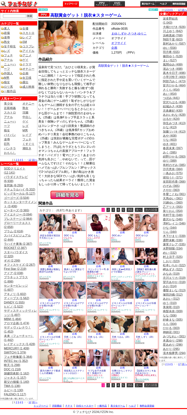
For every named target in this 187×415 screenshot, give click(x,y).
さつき (132, 33)
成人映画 (28, 86)
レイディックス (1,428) (19, 344)
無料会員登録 (147, 405)
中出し (26, 117)
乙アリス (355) (173, 206)
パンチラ (10, 148)
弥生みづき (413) (174, 123)
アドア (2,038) (13, 273)
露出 (25, 82)
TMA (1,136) (12, 386)
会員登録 (179, 4)
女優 (25, 28)
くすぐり (28, 143)
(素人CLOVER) (142, 379)
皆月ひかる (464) (174, 85)
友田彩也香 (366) (174, 181)
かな (70, 238)
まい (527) (170, 60)
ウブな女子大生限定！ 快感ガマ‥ (96, 371)
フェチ (8, 55)
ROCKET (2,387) (15, 248)
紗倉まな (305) (173, 319)
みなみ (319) (171, 273)
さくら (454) (171, 89)
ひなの (145, 274)
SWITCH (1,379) (15, 352)
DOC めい (117, 235)
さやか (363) (171, 190)
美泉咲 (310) (171, 307)
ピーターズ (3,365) (16, 210)
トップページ (71, 4)
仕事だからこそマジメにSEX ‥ (121, 371)
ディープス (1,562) (16, 298)
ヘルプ (163, 4)
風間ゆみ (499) (173, 64)
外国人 (8, 73)
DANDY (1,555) (14, 302)
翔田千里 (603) (173, 39)
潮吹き (26, 148)
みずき (97, 238)
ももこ (90, 238)
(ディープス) (45, 243)
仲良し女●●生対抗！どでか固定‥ (122, 270)
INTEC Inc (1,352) (16, 361)
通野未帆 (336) (173, 240)
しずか (122, 33)
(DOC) (66, 240)
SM (24, 42)
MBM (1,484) (12, 319)
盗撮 (7, 33)
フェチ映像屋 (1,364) (18, 356)
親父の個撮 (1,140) (16, 381)
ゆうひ (138, 238)
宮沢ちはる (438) (174, 102)
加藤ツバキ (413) (174, 131)
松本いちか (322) (174, 265)
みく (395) (170, 152)
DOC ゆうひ (142, 235)
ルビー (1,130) (13, 390)
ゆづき (99, 274)
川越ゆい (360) (173, 202)
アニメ (26, 55)
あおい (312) (171, 298)
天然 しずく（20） (145, 337)
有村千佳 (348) (173, 215)
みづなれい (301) (174, 336)
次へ (35, 159)
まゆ (114, 33)
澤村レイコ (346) (174, 223)
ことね (66, 339)
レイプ (26, 37)
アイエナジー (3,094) (18, 214)
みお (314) (170, 286)
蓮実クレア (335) (174, 244)
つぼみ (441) (171, 98)
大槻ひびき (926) (174, 27)
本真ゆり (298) (173, 340)
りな (65, 238)
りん (94, 274)
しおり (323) (171, 261)
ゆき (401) (170, 144)
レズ (7, 50)
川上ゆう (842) (173, 31)
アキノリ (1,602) (15, 294)
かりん (66, 307)
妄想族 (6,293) (13, 185)
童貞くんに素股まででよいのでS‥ (73, 270)
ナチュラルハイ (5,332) (19, 189)
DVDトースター (117, 4)
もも (89, 339)
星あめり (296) (173, 344)
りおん (114, 339)
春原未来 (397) (173, 148)
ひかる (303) (171, 328)
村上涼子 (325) (173, 256)
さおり (90, 375)
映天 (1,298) (12, 365)
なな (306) (170, 315)
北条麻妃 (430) (173, 110)
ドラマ (26, 64)
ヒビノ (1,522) (13, 306)
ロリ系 (8, 86)
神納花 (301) (171, 332)
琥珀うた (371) (173, 177)
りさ (101, 375)
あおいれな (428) (174, 114)
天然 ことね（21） (73, 337)
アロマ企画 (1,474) (16, 323)
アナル (8, 59)
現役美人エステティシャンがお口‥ (73, 371)
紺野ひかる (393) (174, 156)
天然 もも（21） (96, 337)
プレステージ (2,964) (18, 218)
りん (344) (170, 231)
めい (113, 238)
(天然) (66, 341)
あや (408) (170, 135)
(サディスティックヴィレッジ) (121, 278)
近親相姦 (10, 108)
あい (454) (170, 93)
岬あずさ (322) (173, 269)
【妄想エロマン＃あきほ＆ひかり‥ (145, 371)
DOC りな (69, 235)
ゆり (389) (170, 160)
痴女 (7, 82)
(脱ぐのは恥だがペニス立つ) (74, 379)
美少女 (8, 103)
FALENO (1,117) (15, 394)
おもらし (10, 152)
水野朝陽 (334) (173, 248)
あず (41, 307)
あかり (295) (171, 349)
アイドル (28, 50)
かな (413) (170, 127)
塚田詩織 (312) (173, 294)
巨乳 (7, 143)
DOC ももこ (94, 235)
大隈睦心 (115, 375)
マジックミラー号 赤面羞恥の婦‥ (98, 270)
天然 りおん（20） (121, 337)
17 (179, 9)
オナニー (28, 68)
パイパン (10, 135)
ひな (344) (170, 227)
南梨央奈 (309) (173, 311)
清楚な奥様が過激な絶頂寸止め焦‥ (49, 270)
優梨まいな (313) (174, 290)
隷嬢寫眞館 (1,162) (16, 373)
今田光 (147, 375)
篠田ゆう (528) (173, 56)
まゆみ (114, 307)
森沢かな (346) (173, 219)
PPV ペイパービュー (102, 4)
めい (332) (170, 252)
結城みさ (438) (173, 106)
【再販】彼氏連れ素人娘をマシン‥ (145, 270)
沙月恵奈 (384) (173, 169)
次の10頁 (151, 209)
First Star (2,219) (15, 268)
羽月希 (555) (171, 52)
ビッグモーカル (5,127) (19, 193)
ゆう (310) (170, 303)
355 (130, 209)
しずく (138, 339)
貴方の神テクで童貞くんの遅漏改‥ (49, 371)
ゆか (89, 274)
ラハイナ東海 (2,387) (18, 243)
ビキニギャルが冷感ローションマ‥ (121, 304)
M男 (6, 77)
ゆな (96, 375)
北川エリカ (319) (174, 277)
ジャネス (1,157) (15, 377)
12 (30, 159)
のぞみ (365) (171, 186)
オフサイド (118, 43)
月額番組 (86, 4)
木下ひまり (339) (174, 236)
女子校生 (10, 46)
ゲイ (25, 59)
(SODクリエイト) (95, 276)
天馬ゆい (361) (173, 198)
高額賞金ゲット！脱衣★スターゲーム (86, 15)
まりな (138, 274)
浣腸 (25, 112)
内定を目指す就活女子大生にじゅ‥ (49, 236)
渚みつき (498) (173, 68)
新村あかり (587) (174, 43)
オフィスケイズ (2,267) (19, 264)
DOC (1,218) (12, 369)
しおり (42, 341)
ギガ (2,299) (12, 260)
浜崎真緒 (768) (173, 35)
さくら (151, 274)
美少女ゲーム (148, 4)
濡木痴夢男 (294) (174, 353)
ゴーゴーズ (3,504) (16, 197)
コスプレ (28, 46)
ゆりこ (142, 33)
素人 (7, 28)
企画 (25, 73)
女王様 (26, 77)
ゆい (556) (170, 47)
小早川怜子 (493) (174, 77)
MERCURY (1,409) (16, 348)
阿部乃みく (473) (174, 81)
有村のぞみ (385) (174, 165)
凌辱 (7, 37)
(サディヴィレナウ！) (49, 310)
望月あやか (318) (174, 282)
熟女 (7, 42)
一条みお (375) (173, 173)
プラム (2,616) (13, 231)
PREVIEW (67, 195)
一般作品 (132, 4)
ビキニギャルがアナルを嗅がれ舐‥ (49, 304)
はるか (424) (171, 118)
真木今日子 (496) (174, 73)
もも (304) (170, 324)
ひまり (90, 307)
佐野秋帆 (139, 375)
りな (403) (170, 139)
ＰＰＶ (69, 405)
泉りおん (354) (173, 211)
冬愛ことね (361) (174, 194)
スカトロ (28, 33)
